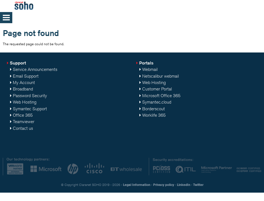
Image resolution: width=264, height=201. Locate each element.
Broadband (23, 89)
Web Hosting (25, 102)
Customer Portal (157, 89)
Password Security (30, 95)
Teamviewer (23, 121)
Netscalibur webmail (160, 76)
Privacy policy (163, 185)
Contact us (23, 128)
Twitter (198, 185)
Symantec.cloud (156, 102)
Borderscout (153, 108)
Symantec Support (30, 108)
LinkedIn (183, 185)
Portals (146, 63)
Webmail (150, 69)
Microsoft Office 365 (161, 95)
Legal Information (136, 185)
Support (18, 63)
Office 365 (23, 115)
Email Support (26, 76)
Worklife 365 (154, 115)
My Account (24, 82)
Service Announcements (35, 69)
